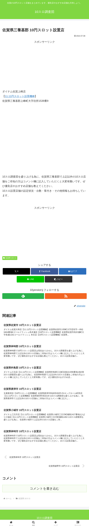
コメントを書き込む (44, 489)
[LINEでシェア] (30, 279)
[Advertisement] (44, 64)
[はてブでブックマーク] (72, 271)
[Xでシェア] (16, 271)
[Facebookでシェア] (44, 271)
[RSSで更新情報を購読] (66, 296)
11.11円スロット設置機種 (20, 96)
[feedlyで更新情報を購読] (23, 296)
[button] (58, 279)
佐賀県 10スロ (9, 258)
